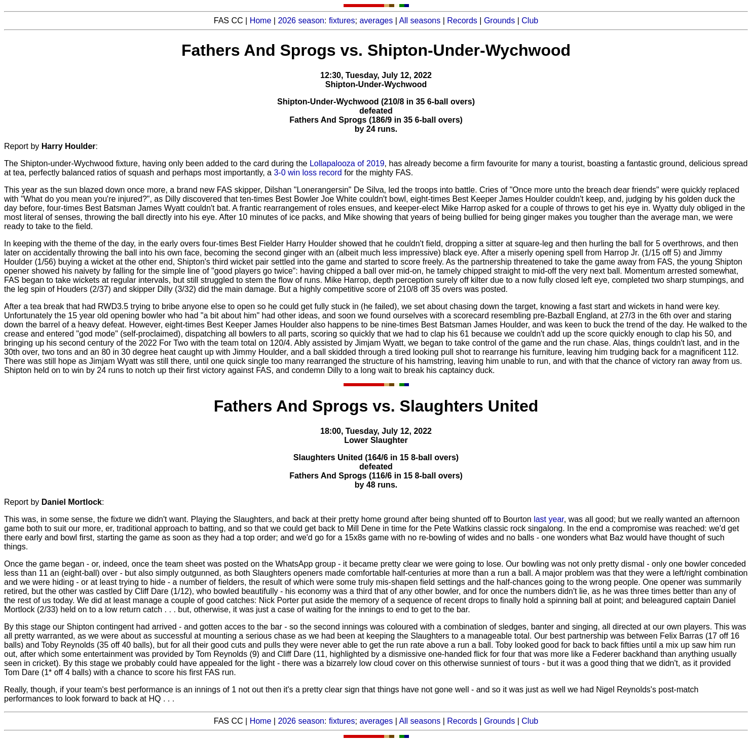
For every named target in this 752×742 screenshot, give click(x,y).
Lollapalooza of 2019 (347, 163)
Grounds (499, 20)
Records (462, 20)
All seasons (419, 20)
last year (549, 519)
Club (529, 20)
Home (261, 20)
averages (376, 20)
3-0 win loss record (308, 172)
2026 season (301, 20)
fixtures (342, 20)
